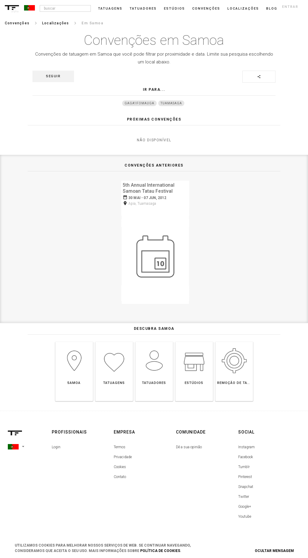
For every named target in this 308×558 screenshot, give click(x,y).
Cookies (120, 465)
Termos (119, 445)
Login (56, 445)
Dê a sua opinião (189, 445)
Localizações (243, 9)
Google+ (244, 505)
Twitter (243, 495)
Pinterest (245, 475)
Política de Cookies (160, 551)
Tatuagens (110, 9)
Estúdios (174, 9)
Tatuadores (143, 9)
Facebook (245, 455)
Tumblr (244, 465)
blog (271, 9)
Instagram (246, 445)
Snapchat (245, 485)
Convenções (206, 9)
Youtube (244, 515)
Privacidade (123, 455)
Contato (120, 475)
